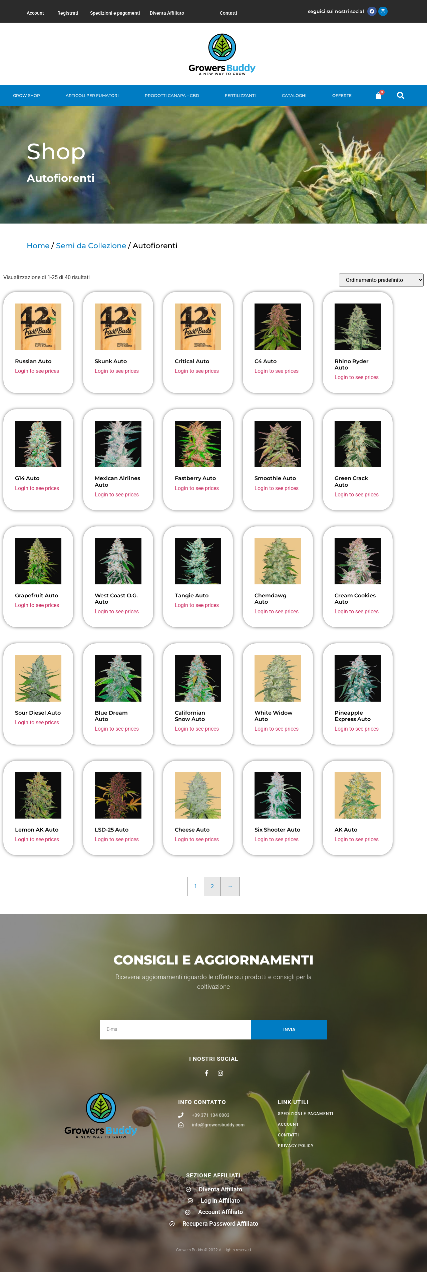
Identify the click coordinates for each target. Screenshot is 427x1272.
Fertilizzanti (240, 95)
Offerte (342, 95)
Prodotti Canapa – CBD (172, 95)
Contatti (228, 13)
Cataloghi (294, 95)
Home (38, 245)
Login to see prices (37, 371)
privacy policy (296, 1145)
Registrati (67, 13)
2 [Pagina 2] (212, 886)
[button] (400, 95)
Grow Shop (26, 95)
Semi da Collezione (91, 245)
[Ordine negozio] (381, 280)
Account (35, 13)
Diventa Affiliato (167, 13)
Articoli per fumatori (92, 95)
